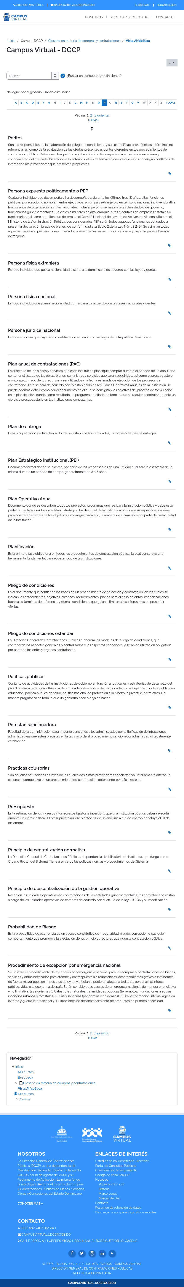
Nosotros (94, 17)
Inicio (12, 41)
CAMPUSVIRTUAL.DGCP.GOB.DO (92, 1283)
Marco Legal (108, 1193)
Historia (104, 1189)
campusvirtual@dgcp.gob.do (73, 4)
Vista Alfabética (138, 41)
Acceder (142, 1161)
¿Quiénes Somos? (111, 1184)
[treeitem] (92, 1083)
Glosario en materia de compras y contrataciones (84, 41)
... (173, 62)
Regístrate (142, 4)
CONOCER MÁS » (30, 1203)
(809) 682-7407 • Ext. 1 (28, 4)
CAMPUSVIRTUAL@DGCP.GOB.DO (46, 1234)
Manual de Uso (109, 1198)
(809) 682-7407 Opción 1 (38, 1228)
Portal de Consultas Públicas (115, 1165)
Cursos (25, 1099)
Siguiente (101, 115)
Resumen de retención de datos (118, 1207)
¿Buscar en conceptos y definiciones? (94, 75)
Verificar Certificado (129, 17)
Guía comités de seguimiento (116, 1170)
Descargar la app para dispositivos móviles (125, 1212)
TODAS (170, 102)
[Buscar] (29, 76)
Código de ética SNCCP (112, 1175)
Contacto (164, 17)
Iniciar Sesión (167, 4)
